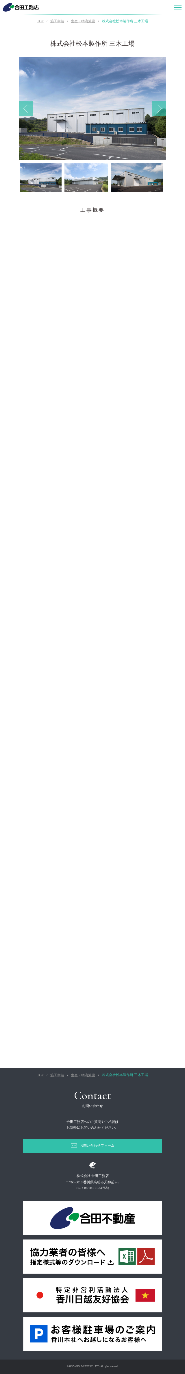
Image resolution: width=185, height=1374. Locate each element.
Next (159, 108)
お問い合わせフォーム (97, 1145)
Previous (26, 108)
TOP (40, 21)
